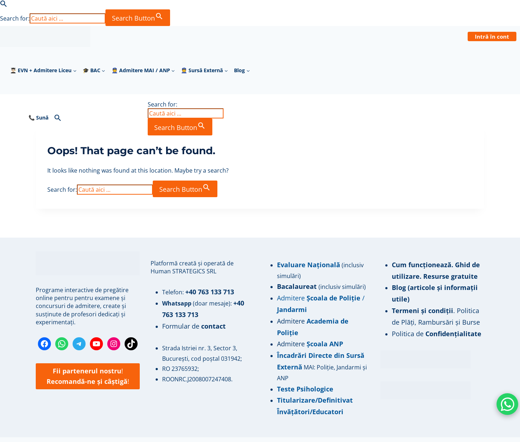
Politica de (431, 316)
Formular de (190, 322)
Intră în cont (492, 36)
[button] (3, 5)
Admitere (290, 316)
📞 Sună (38, 117)
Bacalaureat (295, 285)
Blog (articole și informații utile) (438, 285)
